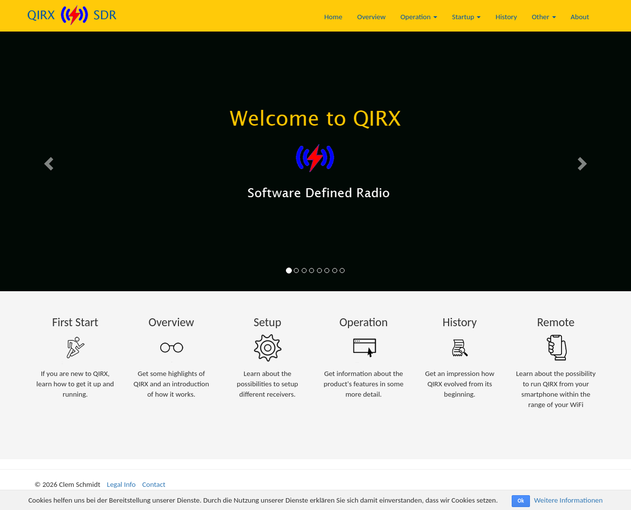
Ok (521, 501)
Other (544, 16)
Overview (371, 16)
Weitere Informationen (568, 500)
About (580, 16)
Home (333, 16)
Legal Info (121, 484)
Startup (466, 16)
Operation (418, 16)
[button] (47, 160)
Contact (154, 484)
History (506, 16)
